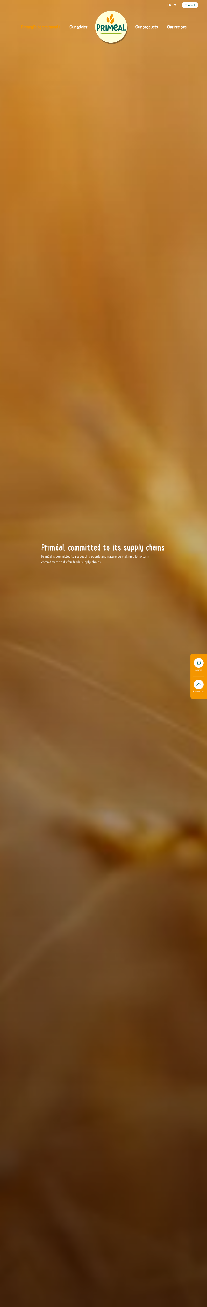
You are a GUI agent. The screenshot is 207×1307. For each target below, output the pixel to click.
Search (199, 664)
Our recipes (176, 27)
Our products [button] (146, 27)
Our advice (78, 27)
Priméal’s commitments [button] (40, 27)
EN (169, 5)
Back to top (198, 686)
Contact (190, 5)
